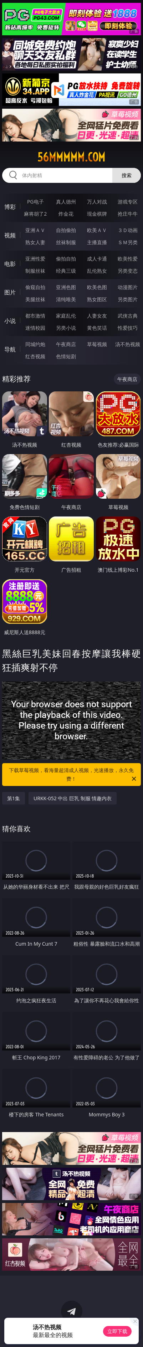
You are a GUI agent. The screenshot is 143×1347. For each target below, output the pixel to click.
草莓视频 (97, 344)
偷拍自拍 (66, 258)
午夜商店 (66, 344)
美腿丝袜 (35, 299)
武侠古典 (128, 315)
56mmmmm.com (71, 157)
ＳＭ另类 (128, 242)
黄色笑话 (97, 327)
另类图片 (128, 299)
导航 (10, 349)
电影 (10, 264)
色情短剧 (66, 356)
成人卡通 (97, 258)
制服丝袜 (35, 270)
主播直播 (97, 242)
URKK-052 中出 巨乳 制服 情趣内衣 (73, 798)
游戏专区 (128, 201)
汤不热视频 (127, 344)
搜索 (127, 175)
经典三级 (66, 270)
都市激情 (35, 315)
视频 (10, 235)
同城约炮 (35, 344)
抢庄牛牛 (128, 213)
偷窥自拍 (35, 287)
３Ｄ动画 (128, 230)
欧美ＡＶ (97, 230)
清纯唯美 (66, 299)
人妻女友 (97, 315)
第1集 (13, 798)
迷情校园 (35, 327)
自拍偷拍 (66, 230)
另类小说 (66, 327)
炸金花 (65, 213)
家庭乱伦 (66, 315)
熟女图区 (97, 299)
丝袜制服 (66, 242)
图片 (10, 292)
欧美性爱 (128, 258)
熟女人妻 (35, 242)
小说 (10, 321)
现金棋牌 (97, 213)
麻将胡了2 (35, 213)
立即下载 (117, 1331)
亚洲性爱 (35, 258)
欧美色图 (97, 287)
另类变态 (128, 270)
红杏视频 (35, 356)
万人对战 (97, 201)
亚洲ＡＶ (35, 230)
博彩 (10, 207)
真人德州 (66, 201)
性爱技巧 (128, 327)
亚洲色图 (66, 287)
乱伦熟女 (97, 270)
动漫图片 (128, 287)
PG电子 (35, 201)
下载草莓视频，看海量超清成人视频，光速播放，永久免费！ (73, 775)
